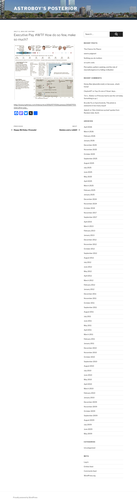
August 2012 (89, 258)
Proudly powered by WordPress (25, 497)
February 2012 (89, 285)
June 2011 (88, 321)
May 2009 (88, 434)
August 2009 (89, 420)
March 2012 (88, 280)
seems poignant (90, 53)
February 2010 (89, 393)
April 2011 (88, 330)
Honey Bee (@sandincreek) (94, 84)
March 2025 (89, 186)
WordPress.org (89, 476)
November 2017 (90, 213)
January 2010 (89, 398)
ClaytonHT (88, 91)
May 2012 (88, 271)
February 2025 (89, 190)
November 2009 (90, 407)
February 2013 (89, 231)
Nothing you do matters (93, 58)
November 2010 (90, 352)
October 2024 (89, 208)
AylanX (86, 110)
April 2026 (88, 127)
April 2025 (88, 181)
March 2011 (88, 334)
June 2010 (88, 375)
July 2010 (87, 371)
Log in (86, 462)
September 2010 (90, 361)
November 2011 (90, 298)
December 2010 (90, 348)
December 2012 (90, 240)
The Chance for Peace (92, 49)
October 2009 (89, 411)
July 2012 (87, 262)
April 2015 (88, 222)
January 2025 (89, 195)
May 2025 (88, 177)
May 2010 (88, 379)
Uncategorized (89, 448)
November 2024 (90, 204)
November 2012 (90, 244)
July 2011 (87, 316)
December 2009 (90, 402)
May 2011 (87, 325)
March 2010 (89, 388)
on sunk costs (89, 63)
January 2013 (89, 235)
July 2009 (88, 425)
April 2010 (88, 384)
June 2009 (88, 429)
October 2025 (89, 154)
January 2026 (89, 141)
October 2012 (89, 249)
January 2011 (89, 343)
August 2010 (89, 366)
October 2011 (89, 303)
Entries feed (88, 466)
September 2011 (90, 307)
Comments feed (90, 471)
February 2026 (89, 136)
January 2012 (89, 289)
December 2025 (90, 145)
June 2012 (88, 267)
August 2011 (89, 312)
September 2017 (90, 217)
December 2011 (90, 294)
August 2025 (89, 163)
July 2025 (87, 168)
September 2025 (90, 158)
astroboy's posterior (45, 8)
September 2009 (90, 415)
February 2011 (89, 339)
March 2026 (89, 131)
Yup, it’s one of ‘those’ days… (105, 91)
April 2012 (88, 276)
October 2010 (89, 357)
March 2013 (88, 226)
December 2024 (90, 199)
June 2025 (88, 172)
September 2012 (90, 253)
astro (31, 31)
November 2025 (90, 149)
